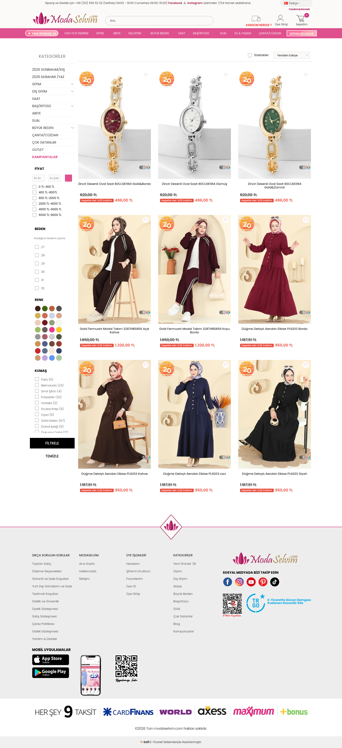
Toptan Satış (41, 563)
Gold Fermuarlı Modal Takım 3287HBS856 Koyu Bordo (194, 331)
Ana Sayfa (87, 563)
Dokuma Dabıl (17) (51, 432)
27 (39, 247)
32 (40, 288)
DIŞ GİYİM (134, 33)
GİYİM (100, 33)
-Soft (145, 726)
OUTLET (38, 149)
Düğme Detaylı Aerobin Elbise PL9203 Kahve (114, 473)
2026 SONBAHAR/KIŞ (48, 69)
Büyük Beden (183, 594)
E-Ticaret (156, 726)
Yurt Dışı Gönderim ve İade (52, 586)
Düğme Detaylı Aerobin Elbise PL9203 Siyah (274, 473)
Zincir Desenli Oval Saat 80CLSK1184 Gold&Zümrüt (274, 186)
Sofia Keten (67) (50, 420)
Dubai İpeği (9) (49, 426)
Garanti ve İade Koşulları (50, 579)
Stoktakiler (258, 55)
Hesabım (133, 563)
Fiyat (39, 168)
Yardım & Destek (44, 639)
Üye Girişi (133, 594)
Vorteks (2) (46, 402)
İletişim (84, 579)
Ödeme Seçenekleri (47, 571)
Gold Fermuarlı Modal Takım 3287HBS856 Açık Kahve (114, 331)
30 (40, 271)
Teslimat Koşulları (45, 594)
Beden (40, 228)
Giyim (177, 571)
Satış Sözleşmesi (44, 616)
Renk (39, 299)
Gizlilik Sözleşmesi (45, 631)
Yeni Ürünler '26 (184, 563)
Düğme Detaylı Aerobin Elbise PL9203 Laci (194, 473)
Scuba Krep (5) (49, 408)
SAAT (181, 33)
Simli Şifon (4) (48, 390)
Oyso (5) (44, 414)
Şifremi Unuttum (138, 571)
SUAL (223, 33)
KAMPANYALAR (45, 157)
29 (40, 263)
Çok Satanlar (183, 616)
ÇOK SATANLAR (44, 142)
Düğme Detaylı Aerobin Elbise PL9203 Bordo (274, 329)
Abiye (177, 586)
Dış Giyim (180, 579)
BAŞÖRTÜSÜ (201, 33)
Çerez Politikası (43, 624)
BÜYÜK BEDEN (160, 33)
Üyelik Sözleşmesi (45, 609)
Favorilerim (134, 579)
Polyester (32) (48, 396)
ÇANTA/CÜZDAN (270, 33)
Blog (176, 624)
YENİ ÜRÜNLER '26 (44, 34)
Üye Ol (131, 586)
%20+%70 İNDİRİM (76, 33)
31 (39, 280)
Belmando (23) (49, 385)
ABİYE (117, 33)
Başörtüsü (181, 601)
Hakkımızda (88, 571)
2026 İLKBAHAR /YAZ (48, 76)
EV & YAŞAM (243, 33)
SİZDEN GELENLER (302, 34)
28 (40, 255)
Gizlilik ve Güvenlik (45, 601)
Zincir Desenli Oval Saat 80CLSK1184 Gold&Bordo (114, 184)
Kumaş (41, 370)
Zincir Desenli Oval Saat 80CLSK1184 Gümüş (194, 184)
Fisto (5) (44, 379)
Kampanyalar (183, 631)
